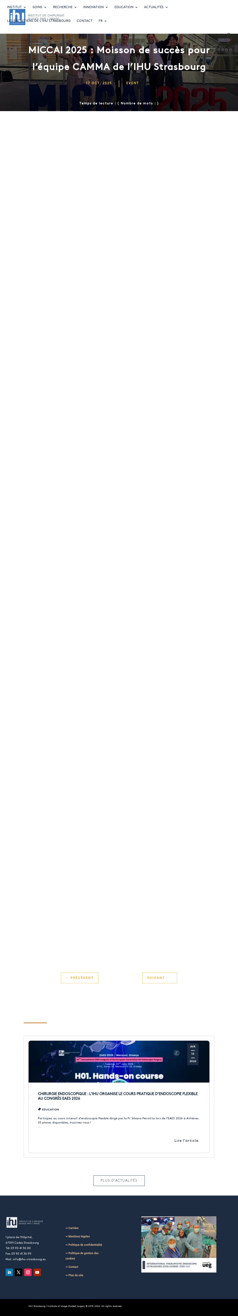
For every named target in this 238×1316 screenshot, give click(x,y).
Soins (37, 11)
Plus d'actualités (119, 1180)
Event (132, 83)
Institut (14, 11)
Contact (85, 25)
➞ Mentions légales (77, 1236)
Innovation (93, 11)
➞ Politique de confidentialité (83, 1244)
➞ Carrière (71, 1228)
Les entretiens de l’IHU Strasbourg (39, 25)
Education (123, 11)
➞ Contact (71, 1267)
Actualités (154, 11)
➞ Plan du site (74, 1275)
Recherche (63, 11)
